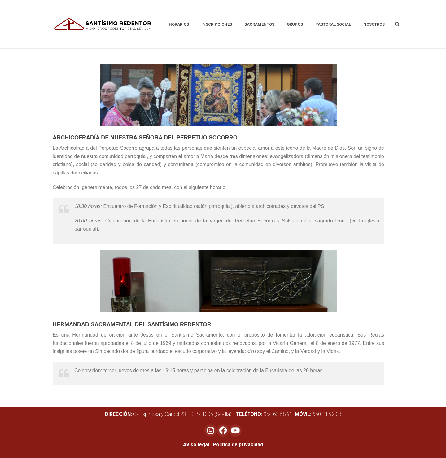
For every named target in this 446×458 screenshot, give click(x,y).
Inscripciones (216, 24)
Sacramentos (259, 24)
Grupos (295, 24)
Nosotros (374, 24)
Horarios (179, 24)
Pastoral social (333, 24)
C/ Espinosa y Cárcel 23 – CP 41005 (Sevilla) (168, 414)
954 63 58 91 (265, 414)
